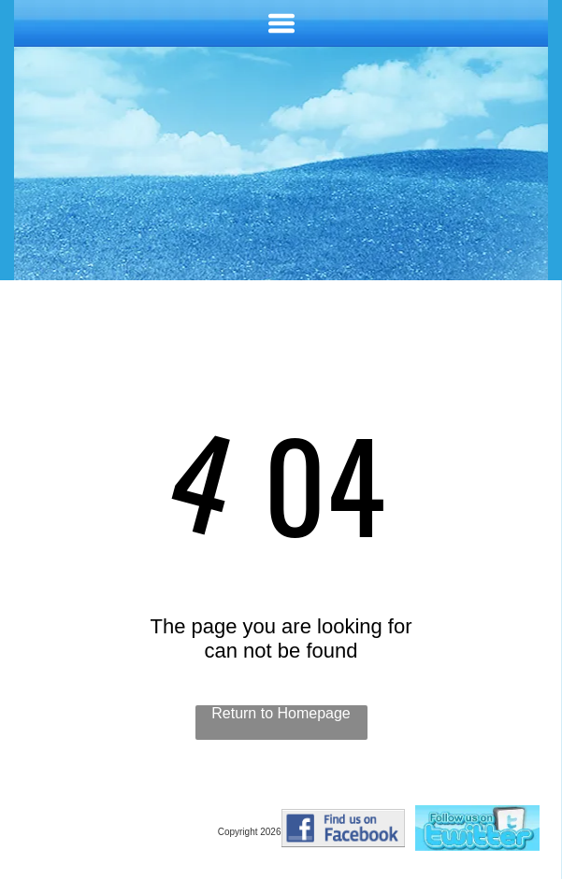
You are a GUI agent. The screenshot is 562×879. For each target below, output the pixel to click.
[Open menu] (281, 23)
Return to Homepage (281, 713)
